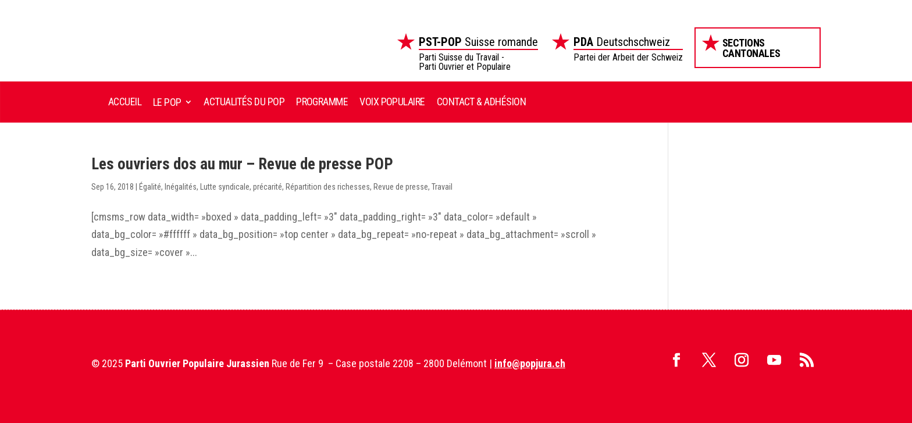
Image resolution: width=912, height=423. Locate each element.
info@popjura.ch (529, 363)
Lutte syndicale (225, 186)
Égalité (150, 186)
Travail (442, 186)
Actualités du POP (244, 101)
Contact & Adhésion (481, 101)
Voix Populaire (392, 101)
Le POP (167, 102)
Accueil (124, 101)
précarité (267, 186)
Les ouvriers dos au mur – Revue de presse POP (242, 164)
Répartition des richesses (328, 186)
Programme (322, 101)
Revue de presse (400, 186)
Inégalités (181, 186)
